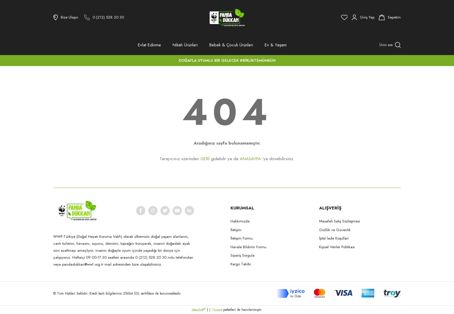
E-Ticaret (215, 310)
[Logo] (227, 17)
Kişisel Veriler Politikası (337, 247)
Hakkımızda (240, 221)
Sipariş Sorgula (242, 255)
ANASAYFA (250, 159)
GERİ (205, 159)
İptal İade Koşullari (334, 238)
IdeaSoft (199, 310)
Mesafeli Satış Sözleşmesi (339, 221)
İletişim (235, 230)
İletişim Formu (241, 238)
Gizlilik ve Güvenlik (335, 230)
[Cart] (390, 17)
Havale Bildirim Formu (248, 247)
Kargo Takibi (240, 264)
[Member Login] (363, 17)
